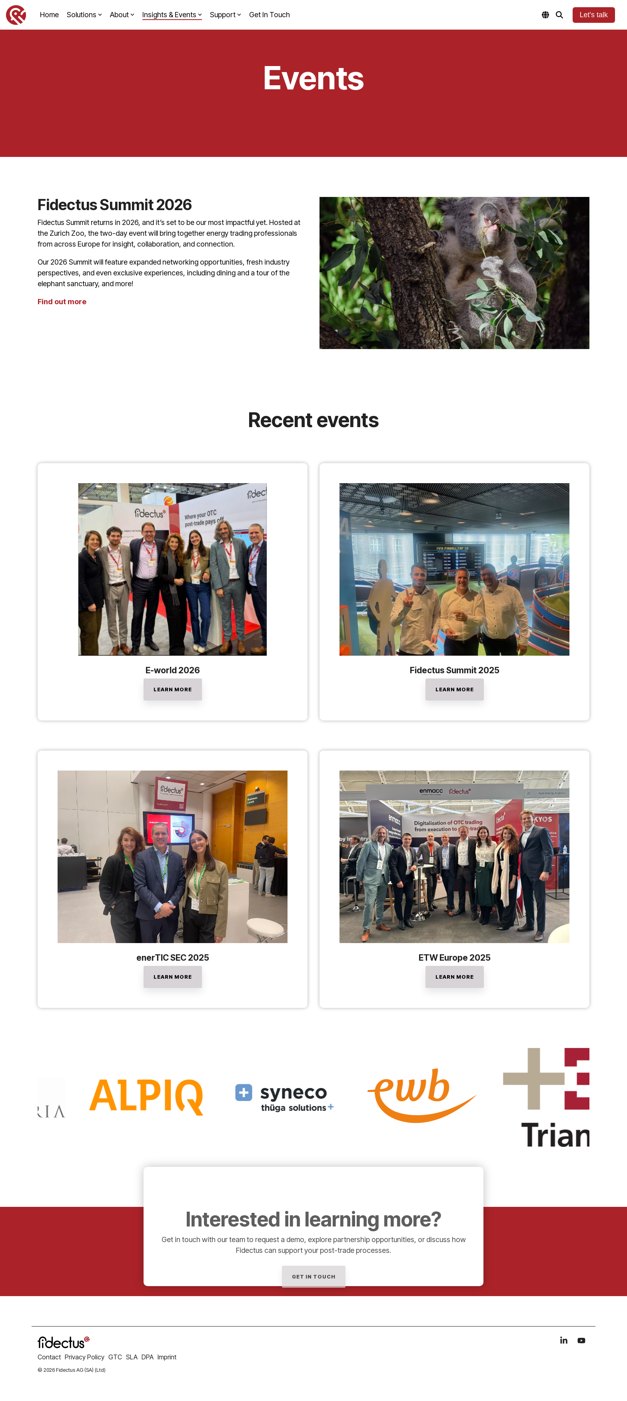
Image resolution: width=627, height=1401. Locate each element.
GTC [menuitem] (115, 1357)
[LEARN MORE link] (173, 689)
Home (49, 14)
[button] (564, 1341)
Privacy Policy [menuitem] (84, 1357)
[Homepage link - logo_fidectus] (64, 1344)
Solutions (84, 14)
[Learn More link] (454, 689)
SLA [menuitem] (132, 1357)
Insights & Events (172, 14)
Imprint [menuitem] (167, 1357)
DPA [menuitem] (148, 1357)
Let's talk (594, 15)
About (122, 14)
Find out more (62, 301)
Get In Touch (269, 14)
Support (225, 14)
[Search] (559, 15)
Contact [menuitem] (49, 1357)
